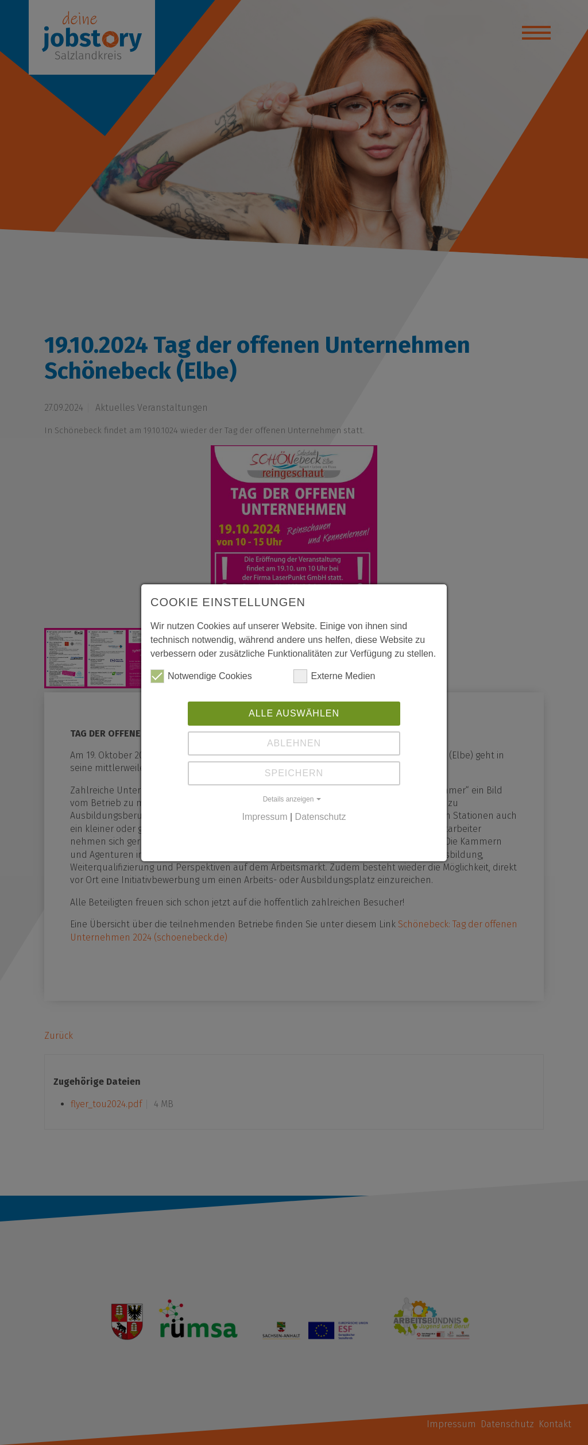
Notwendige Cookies (201, 676)
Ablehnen (294, 743)
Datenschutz (320, 817)
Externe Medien (334, 676)
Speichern (294, 773)
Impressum (264, 817)
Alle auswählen (294, 713)
